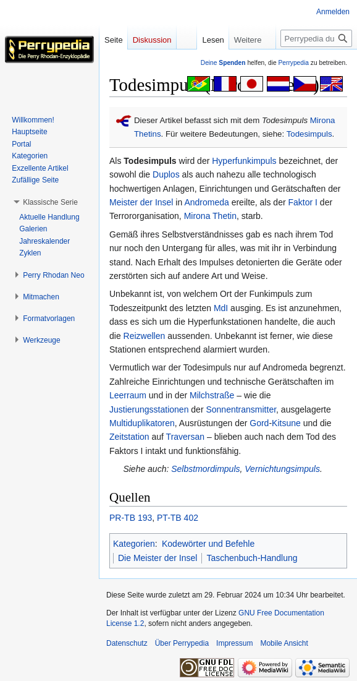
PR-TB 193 (130, 518)
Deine (223, 62)
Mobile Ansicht (284, 643)
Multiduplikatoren (142, 423)
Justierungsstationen (148, 409)
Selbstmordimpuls (205, 469)
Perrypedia (293, 62)
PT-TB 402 (177, 518)
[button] (50, 202)
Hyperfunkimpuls (244, 161)
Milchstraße (212, 395)
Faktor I (302, 202)
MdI (221, 308)
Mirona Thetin (210, 216)
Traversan (185, 437)
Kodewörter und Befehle (208, 544)
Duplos (166, 174)
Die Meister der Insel (157, 558)
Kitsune (286, 423)
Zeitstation (129, 437)
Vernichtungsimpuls (282, 469)
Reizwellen (145, 336)
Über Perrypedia (182, 643)
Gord (259, 423)
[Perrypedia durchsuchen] (316, 38)
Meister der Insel (141, 202)
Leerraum (127, 395)
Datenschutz (127, 643)
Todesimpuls (309, 134)
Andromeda (206, 202)
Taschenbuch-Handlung (251, 558)
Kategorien (134, 544)
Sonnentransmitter (241, 409)
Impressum (234, 643)
